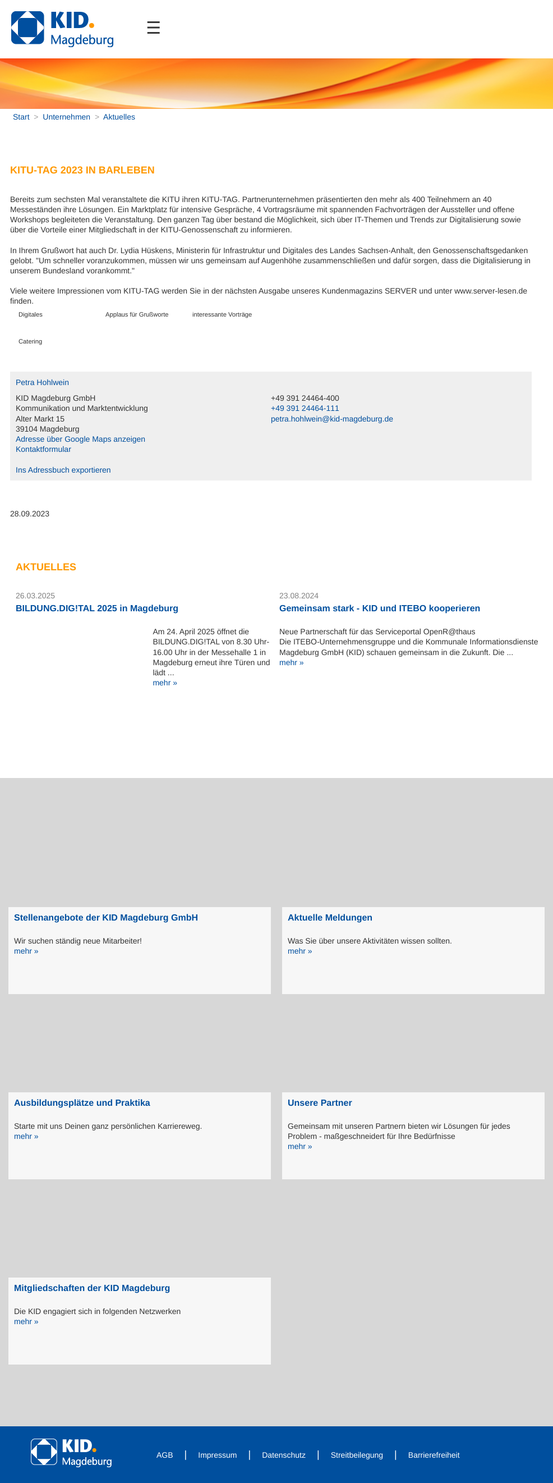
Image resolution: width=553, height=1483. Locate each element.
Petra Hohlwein (42, 382)
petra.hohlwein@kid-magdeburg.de (332, 418)
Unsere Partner (320, 1103)
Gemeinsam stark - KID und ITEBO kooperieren (379, 609)
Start (21, 116)
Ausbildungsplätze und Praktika (82, 1103)
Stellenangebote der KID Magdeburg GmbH (106, 918)
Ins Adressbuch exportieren (63, 469)
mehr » (165, 682)
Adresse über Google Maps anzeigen (80, 438)
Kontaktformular (43, 449)
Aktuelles (119, 116)
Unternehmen (66, 116)
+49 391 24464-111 (305, 408)
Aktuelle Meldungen (330, 918)
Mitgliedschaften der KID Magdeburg (92, 1288)
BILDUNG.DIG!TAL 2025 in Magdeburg (97, 609)
